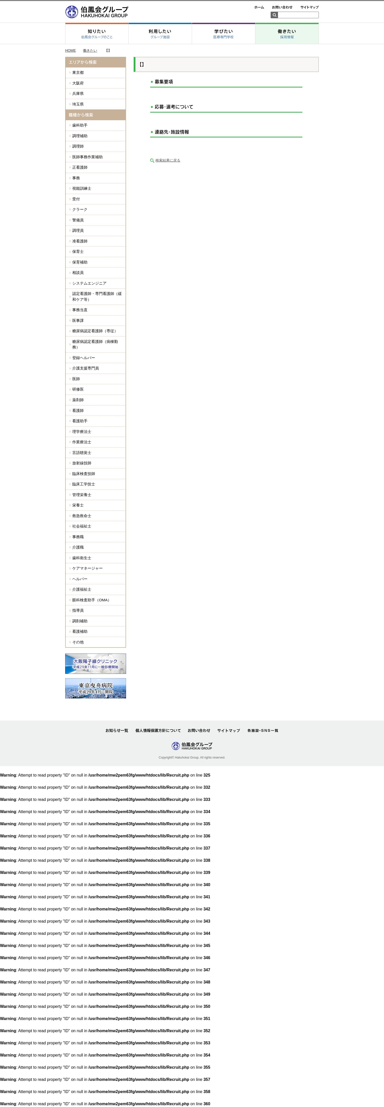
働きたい (90, 391)
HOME (70, 391)
